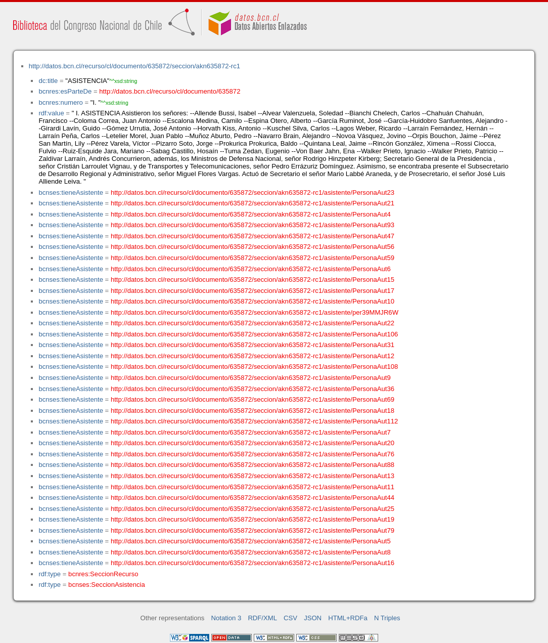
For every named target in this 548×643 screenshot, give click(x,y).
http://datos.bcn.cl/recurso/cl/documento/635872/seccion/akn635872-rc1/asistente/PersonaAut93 (252, 225)
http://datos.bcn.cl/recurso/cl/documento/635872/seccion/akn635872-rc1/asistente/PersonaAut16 (252, 563)
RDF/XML (262, 618)
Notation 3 (226, 618)
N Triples (387, 618)
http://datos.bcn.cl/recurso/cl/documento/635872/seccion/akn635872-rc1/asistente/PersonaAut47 (252, 236)
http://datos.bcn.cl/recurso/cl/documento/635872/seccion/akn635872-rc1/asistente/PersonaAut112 (254, 421)
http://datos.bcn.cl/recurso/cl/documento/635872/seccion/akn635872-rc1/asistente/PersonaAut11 (252, 487)
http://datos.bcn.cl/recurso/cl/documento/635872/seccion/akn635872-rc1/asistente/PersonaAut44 (252, 497)
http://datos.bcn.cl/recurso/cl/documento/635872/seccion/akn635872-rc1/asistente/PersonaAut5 (251, 541)
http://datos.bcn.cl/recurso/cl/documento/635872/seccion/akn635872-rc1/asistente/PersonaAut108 (254, 366)
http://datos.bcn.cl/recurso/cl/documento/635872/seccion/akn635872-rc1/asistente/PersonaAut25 (252, 508)
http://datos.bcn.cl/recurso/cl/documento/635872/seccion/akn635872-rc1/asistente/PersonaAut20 (252, 443)
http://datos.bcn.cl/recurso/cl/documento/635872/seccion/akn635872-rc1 (134, 66)
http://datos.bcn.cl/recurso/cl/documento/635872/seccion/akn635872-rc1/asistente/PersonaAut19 (252, 519)
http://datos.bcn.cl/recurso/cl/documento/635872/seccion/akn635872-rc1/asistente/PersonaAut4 (251, 214)
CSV (290, 618)
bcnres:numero (60, 102)
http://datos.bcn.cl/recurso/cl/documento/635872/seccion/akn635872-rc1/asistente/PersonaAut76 (252, 454)
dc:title (48, 80)
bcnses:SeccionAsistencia (106, 584)
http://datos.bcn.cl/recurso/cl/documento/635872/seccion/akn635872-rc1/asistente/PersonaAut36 (252, 389)
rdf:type (49, 574)
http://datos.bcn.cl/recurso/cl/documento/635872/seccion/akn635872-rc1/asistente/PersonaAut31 (252, 345)
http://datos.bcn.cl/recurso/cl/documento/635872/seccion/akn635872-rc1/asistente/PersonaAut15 (252, 279)
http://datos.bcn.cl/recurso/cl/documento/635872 (169, 91)
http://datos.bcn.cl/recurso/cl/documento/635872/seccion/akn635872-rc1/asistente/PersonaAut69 (252, 399)
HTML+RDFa (348, 618)
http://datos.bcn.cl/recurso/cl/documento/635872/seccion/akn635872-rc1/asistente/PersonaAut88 (252, 464)
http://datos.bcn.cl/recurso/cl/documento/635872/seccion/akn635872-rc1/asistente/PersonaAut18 (252, 410)
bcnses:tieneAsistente (70, 192)
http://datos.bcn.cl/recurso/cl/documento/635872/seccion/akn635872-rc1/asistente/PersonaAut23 (252, 192)
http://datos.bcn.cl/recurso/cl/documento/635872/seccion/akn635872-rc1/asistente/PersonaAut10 (252, 301)
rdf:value (51, 113)
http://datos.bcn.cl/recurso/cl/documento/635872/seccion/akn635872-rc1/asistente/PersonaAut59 (252, 258)
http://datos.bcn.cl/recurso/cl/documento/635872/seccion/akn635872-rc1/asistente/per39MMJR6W (254, 312)
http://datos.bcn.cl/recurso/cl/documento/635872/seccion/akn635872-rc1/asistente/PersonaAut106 (254, 334)
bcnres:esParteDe (65, 91)
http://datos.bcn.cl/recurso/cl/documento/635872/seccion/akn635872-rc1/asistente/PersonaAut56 (252, 246)
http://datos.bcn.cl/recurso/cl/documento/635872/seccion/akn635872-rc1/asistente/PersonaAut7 (251, 432)
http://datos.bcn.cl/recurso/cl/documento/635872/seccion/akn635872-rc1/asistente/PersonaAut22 (252, 323)
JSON (313, 618)
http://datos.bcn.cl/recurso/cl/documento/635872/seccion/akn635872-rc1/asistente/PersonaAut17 (252, 290)
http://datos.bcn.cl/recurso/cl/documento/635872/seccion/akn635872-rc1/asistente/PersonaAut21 (252, 203)
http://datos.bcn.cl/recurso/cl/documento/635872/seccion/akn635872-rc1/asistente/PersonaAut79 (252, 530)
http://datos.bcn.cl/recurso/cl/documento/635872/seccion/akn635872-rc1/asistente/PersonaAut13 (252, 476)
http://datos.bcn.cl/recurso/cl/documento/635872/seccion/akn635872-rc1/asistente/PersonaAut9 (251, 377)
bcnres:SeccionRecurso (103, 574)
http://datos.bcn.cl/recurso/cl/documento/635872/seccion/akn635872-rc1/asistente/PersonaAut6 (251, 269)
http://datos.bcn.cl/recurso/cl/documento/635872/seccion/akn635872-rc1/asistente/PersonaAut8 (251, 552)
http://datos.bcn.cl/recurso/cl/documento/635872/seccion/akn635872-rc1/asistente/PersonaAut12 (252, 356)
